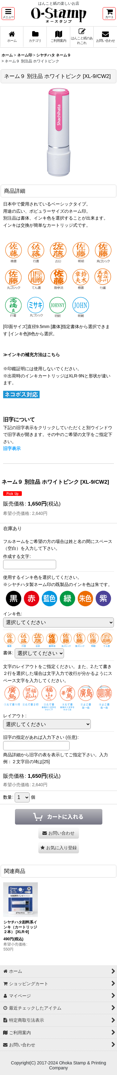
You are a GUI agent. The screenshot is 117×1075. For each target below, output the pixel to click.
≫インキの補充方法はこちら (31, 354)
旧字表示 (12, 448)
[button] (8, 13)
